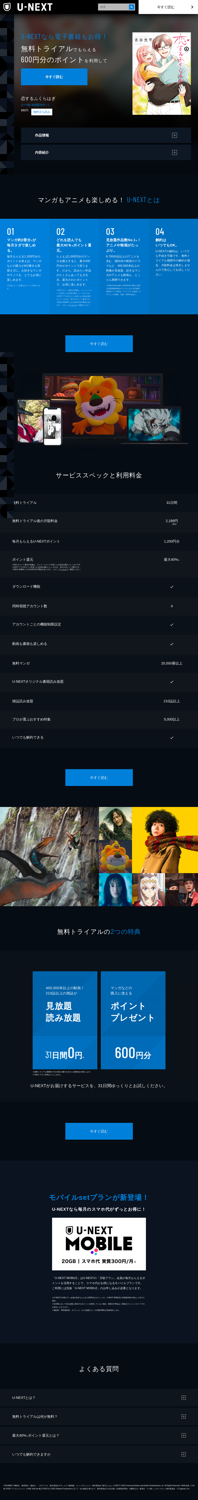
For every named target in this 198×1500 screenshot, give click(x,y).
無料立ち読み (41, 111)
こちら (73, 305)
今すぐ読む (166, 7)
